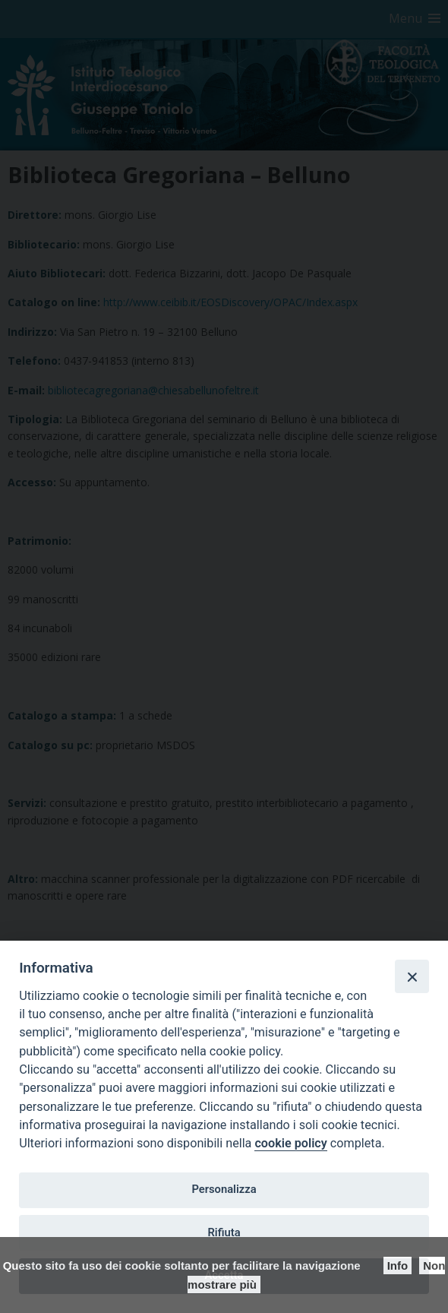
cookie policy (290, 1143)
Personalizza (223, 1189)
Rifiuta (223, 1232)
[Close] (411, 976)
